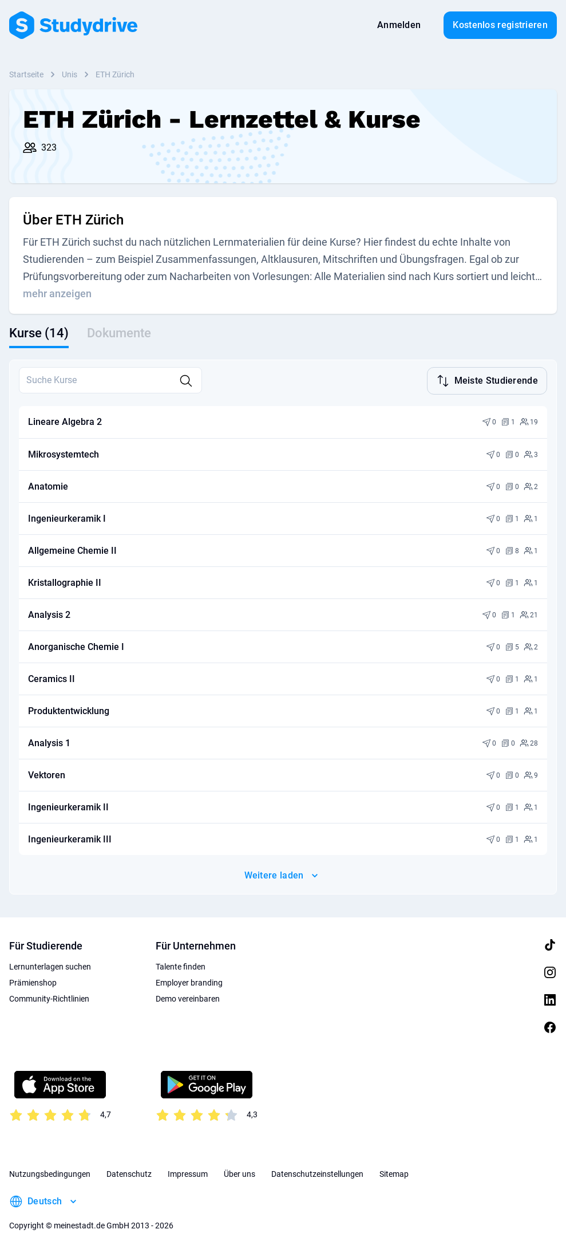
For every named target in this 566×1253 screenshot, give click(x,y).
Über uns (239, 1172)
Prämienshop (33, 981)
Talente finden (180, 965)
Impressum (188, 1172)
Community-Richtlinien (49, 997)
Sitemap (394, 1172)
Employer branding (189, 981)
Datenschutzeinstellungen (317, 1172)
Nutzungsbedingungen (49, 1172)
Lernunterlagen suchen (50, 965)
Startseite (26, 74)
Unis (69, 74)
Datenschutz (129, 1172)
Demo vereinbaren (188, 997)
